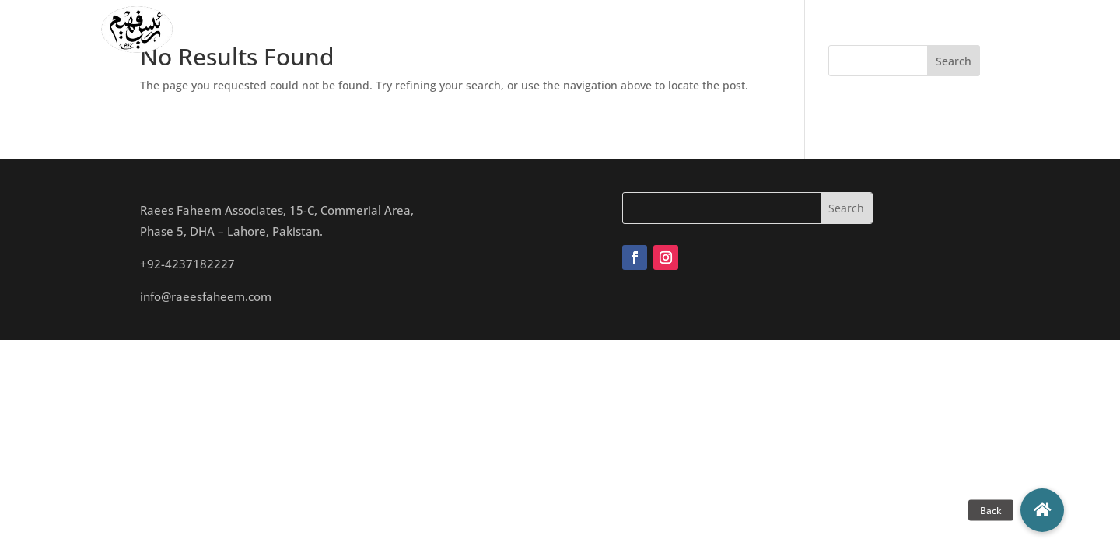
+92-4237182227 (187, 263)
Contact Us (877, 29)
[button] (1042, 510)
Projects (680, 29)
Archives (749, 29)
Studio (618, 29)
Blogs (809, 29)
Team (564, 29)
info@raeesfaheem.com (205, 296)
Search (953, 61)
